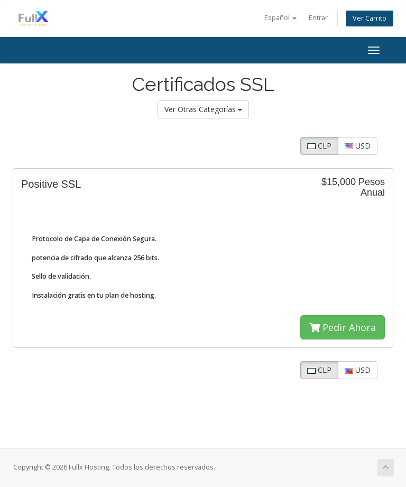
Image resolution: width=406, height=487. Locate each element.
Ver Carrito (369, 18)
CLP (319, 146)
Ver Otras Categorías (203, 109)
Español (280, 17)
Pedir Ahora (342, 327)
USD (358, 146)
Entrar (318, 17)
